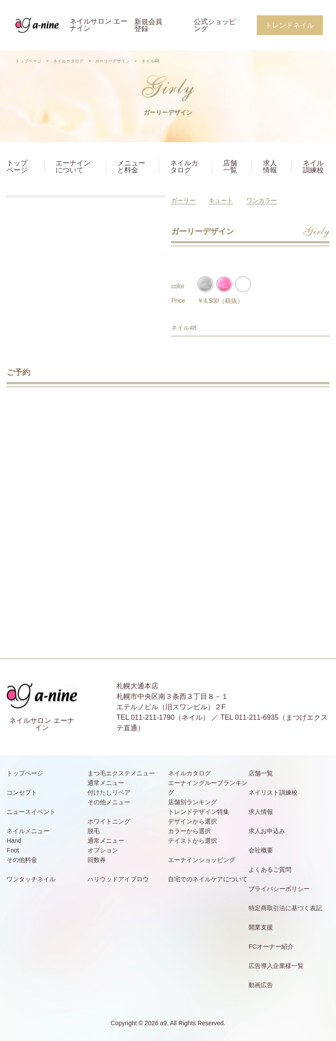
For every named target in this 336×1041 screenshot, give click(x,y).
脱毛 (94, 830)
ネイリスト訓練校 (273, 792)
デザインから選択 (192, 821)
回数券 (97, 859)
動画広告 (260, 984)
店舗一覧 (230, 166)
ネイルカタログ (68, 61)
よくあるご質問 (269, 869)
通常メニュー (106, 782)
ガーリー (183, 200)
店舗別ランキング (192, 802)
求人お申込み (266, 830)
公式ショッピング (215, 25)
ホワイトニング (109, 821)
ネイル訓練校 (313, 166)
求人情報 (270, 166)
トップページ (28, 61)
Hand (14, 840)
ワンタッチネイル (31, 879)
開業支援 (260, 927)
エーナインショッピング (201, 859)
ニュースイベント (31, 811)
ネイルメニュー (28, 830)
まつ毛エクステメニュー (121, 773)
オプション (103, 850)
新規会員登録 (148, 25)
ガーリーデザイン (112, 61)
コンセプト (22, 792)
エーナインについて (73, 166)
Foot (13, 850)
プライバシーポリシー (279, 888)
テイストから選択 (192, 840)
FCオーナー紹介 (271, 946)
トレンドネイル (289, 25)
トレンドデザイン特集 (198, 811)
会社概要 (260, 850)
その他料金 (22, 859)
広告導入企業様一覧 (276, 965)
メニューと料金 (131, 166)
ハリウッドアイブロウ (118, 879)
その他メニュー (109, 802)
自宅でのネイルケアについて (208, 879)
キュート (221, 200)
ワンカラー (261, 200)
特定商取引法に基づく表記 (285, 907)
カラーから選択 (189, 830)
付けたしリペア (109, 792)
